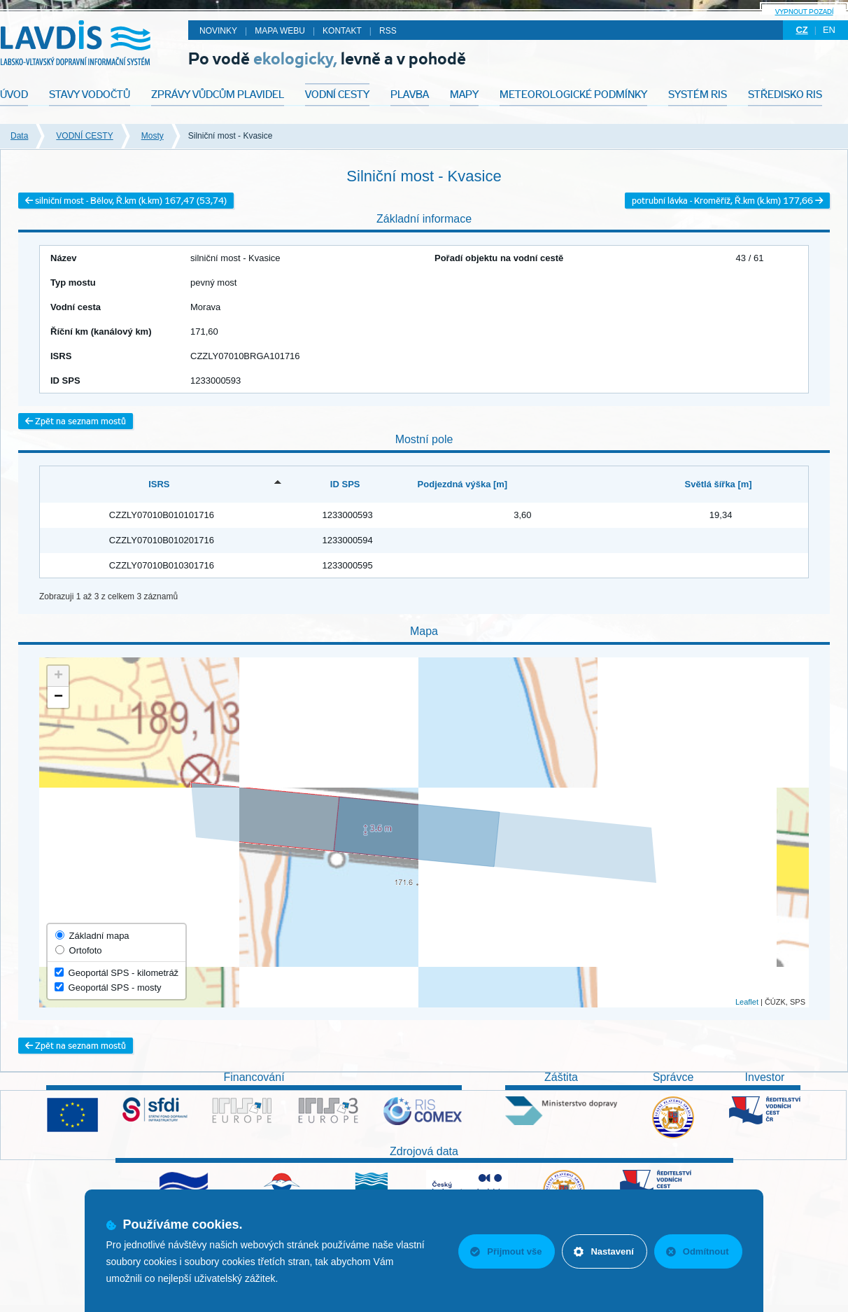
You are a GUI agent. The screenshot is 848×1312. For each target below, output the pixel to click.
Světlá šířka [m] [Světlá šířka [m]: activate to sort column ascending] (718, 484)
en (829, 30)
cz (801, 30)
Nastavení (603, 1251)
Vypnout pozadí (804, 11)
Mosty (152, 136)
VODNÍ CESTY (84, 136)
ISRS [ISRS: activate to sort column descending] (158, 484)
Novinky (218, 31)
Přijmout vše (506, 1251)
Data (19, 136)
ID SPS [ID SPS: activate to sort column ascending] (345, 484)
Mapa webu (280, 31)
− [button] (58, 697)
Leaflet (746, 1002)
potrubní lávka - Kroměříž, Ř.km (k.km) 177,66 (727, 200)
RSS (388, 31)
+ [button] (58, 676)
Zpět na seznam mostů (75, 421)
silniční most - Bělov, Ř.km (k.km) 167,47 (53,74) (126, 200)
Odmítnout (697, 1251)
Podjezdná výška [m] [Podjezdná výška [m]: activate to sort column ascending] (463, 484)
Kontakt (342, 31)
